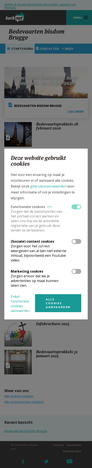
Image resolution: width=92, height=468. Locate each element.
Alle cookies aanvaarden (58, 303)
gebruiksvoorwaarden (48, 186)
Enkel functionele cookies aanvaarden (20, 303)
